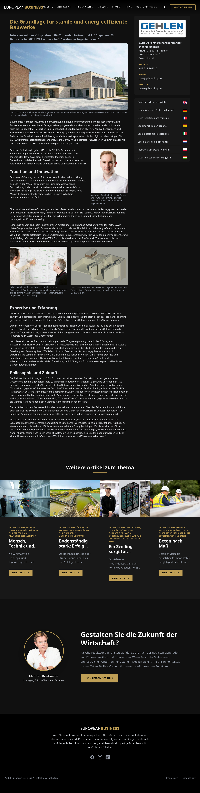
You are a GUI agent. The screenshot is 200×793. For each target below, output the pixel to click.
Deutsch (151, 7)
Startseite (46, 6)
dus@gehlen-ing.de (150, 78)
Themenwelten (84, 6)
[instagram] (100, 757)
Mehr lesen (20, 572)
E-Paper (116, 6)
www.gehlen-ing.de (150, 88)
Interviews (64, 6)
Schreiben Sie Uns (99, 678)
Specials (103, 6)
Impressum (172, 777)
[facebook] (92, 757)
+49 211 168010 (148, 68)
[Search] (164, 7)
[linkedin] (108, 757)
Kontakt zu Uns (183, 7)
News (129, 6)
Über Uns (142, 6)
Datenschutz (189, 777)
